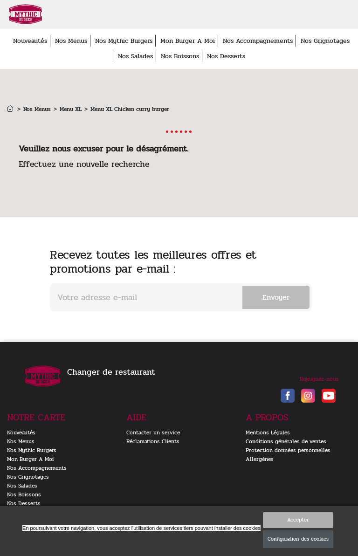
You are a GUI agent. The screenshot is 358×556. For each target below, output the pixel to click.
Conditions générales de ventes (286, 441)
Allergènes (260, 459)
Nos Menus (71, 41)
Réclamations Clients (152, 441)
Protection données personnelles (288, 450)
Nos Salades (135, 56)
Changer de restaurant (111, 371)
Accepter (298, 520)
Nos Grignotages (325, 41)
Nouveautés (30, 41)
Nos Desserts (226, 56)
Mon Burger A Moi (187, 41)
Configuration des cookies (298, 539)
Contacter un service (153, 432)
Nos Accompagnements (258, 41)
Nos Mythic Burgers (123, 41)
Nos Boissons (180, 56)
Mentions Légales (268, 432)
